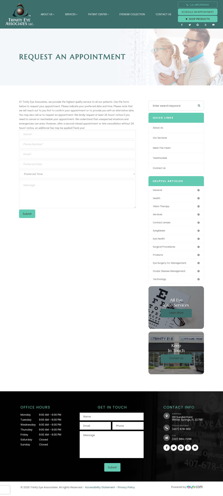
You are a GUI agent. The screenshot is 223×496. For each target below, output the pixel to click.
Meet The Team (163, 148)
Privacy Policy (126, 490)
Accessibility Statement (100, 490)
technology (160, 282)
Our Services (161, 138)
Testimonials (161, 158)
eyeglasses (160, 232)
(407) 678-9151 (181, 432)
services (158, 215)
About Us (158, 128)
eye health (159, 240)
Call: (197, 4)
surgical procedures (165, 249)
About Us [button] (47, 14)
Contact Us (163, 14)
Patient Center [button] (98, 14)
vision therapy (162, 207)
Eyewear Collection (132, 14)
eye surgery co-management (172, 265)
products (158, 257)
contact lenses (163, 224)
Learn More (176, 316)
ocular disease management (171, 274)
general (158, 190)
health (157, 198)
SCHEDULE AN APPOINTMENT (198, 12)
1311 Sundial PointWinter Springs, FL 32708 (187, 422)
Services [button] (71, 14)
